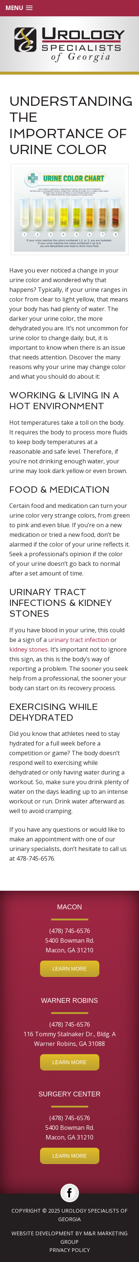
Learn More (69, 969)
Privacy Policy (69, 1249)
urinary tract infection (78, 640)
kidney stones (28, 649)
